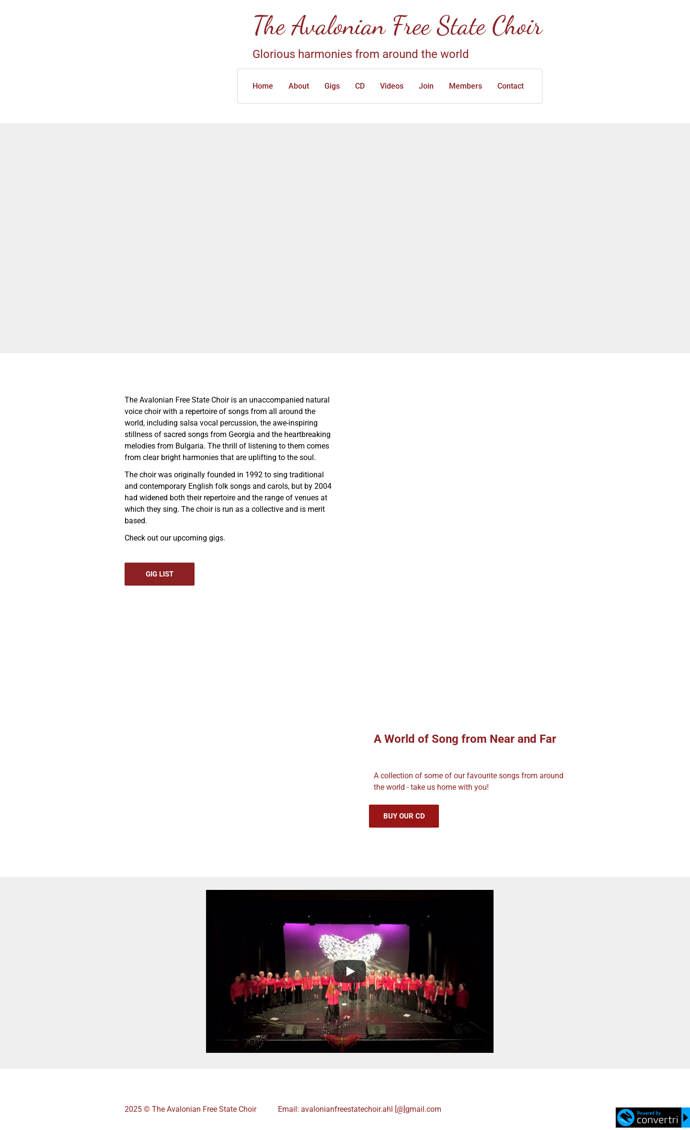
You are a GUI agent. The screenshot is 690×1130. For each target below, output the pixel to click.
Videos (391, 86)
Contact (510, 86)
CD (360, 86)
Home (263, 86)
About (298, 86)
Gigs (332, 86)
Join (426, 86)
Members (465, 86)
